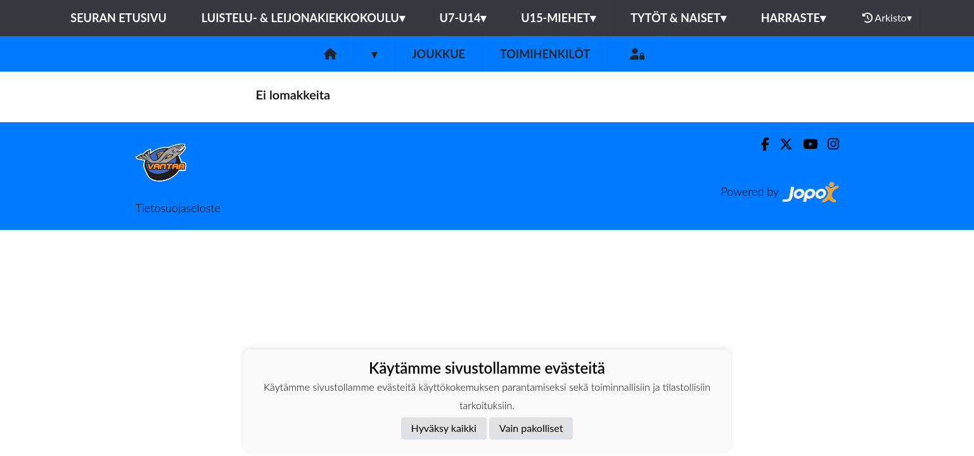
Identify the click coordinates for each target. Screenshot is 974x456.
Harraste (793, 18)
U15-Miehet (558, 18)
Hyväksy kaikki (444, 428)
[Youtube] (805, 144)
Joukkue (438, 54)
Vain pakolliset (531, 428)
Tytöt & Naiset (678, 18)
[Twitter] (781, 144)
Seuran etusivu (118, 18)
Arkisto (887, 17)
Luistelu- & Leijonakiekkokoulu (303, 18)
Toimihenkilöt (545, 54)
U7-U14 (463, 18)
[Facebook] (760, 144)
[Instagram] (828, 144)
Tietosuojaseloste (178, 208)
